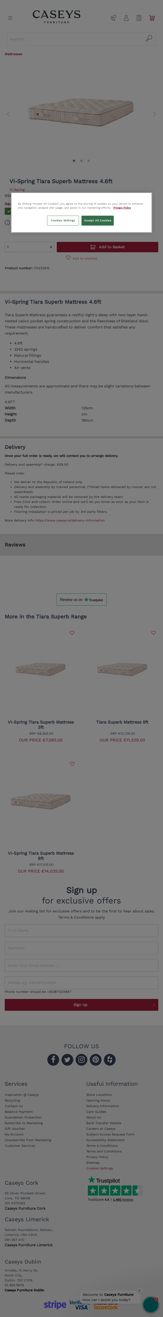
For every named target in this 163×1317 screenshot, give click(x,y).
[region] (81, 212)
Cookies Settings (63, 220)
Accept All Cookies (97, 220)
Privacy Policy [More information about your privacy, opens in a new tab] (122, 207)
